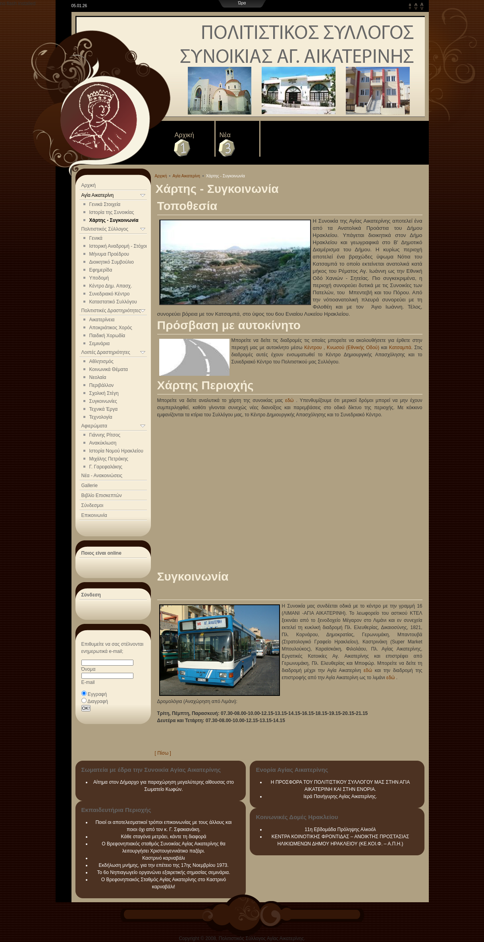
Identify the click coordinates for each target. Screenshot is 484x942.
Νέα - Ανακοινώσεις (101, 475)
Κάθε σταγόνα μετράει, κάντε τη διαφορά (163, 836)
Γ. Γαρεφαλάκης (106, 467)
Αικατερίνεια (102, 319)
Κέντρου (313, 347)
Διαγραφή (97, 701)
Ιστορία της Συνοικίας (111, 212)
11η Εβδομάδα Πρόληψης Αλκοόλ (340, 829)
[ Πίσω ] (163, 753)
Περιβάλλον (101, 385)
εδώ (289, 400)
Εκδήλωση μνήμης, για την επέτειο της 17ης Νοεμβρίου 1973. (163, 865)
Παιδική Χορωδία (107, 335)
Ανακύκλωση (103, 443)
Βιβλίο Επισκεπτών (101, 495)
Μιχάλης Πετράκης (108, 459)
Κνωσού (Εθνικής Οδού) (353, 347)
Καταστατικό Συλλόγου (113, 302)
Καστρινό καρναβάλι (163, 858)
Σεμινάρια (99, 343)
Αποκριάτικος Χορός (110, 327)
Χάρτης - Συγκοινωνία (114, 220)
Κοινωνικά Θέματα (108, 369)
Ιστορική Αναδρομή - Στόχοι (118, 246)
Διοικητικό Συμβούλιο (111, 262)
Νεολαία (97, 377)
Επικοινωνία (94, 515)
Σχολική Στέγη (104, 393)
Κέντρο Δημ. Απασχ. (110, 286)
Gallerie (89, 485)
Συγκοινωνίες (103, 401)
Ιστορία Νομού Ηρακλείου (116, 451)
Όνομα (88, 669)
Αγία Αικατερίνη (186, 176)
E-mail (88, 682)
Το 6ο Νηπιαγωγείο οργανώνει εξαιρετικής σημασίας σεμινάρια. (163, 872)
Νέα (225, 134)
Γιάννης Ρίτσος (105, 435)
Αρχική (184, 134)
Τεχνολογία (100, 417)
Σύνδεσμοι (92, 505)
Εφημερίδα (100, 270)
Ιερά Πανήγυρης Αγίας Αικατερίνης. (340, 796)
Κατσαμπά (400, 347)
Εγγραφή (97, 694)
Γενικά (95, 238)
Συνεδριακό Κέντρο (109, 294)
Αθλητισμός (101, 361)
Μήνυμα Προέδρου (109, 254)
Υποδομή (99, 278)
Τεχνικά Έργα (103, 409)
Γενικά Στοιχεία (105, 204)
